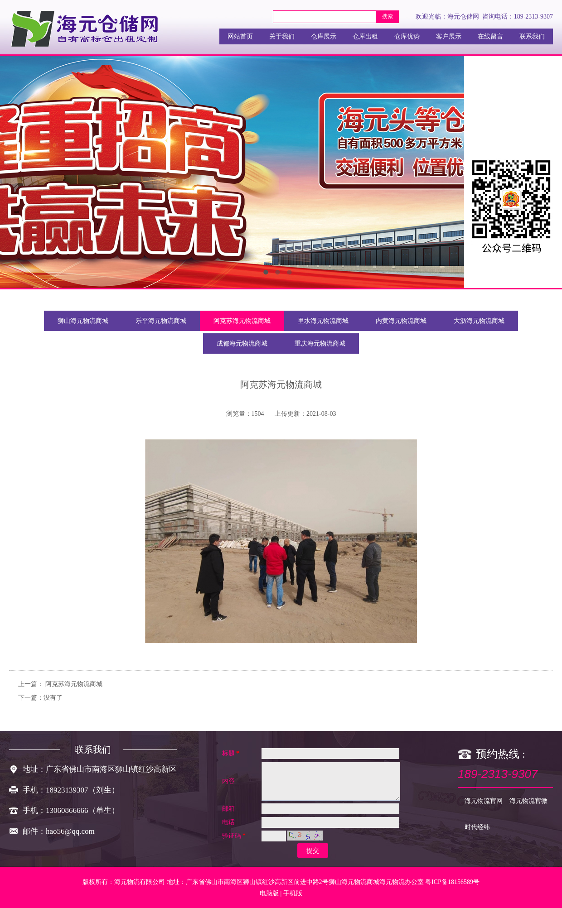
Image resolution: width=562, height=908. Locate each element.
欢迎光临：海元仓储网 (447, 16)
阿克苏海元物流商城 (242, 320)
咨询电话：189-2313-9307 (517, 16)
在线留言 (490, 36)
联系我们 (532, 36)
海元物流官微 (528, 801)
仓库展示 (323, 36)
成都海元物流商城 (242, 343)
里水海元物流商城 (323, 320)
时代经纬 (477, 827)
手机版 (292, 893)
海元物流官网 (484, 801)
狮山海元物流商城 (83, 320)
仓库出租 (365, 36)
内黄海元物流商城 (401, 320)
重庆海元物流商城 (320, 343)
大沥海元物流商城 (479, 320)
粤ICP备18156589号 (452, 882)
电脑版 (269, 893)
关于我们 (282, 36)
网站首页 (240, 36)
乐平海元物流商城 (161, 320)
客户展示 (448, 36)
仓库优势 (407, 36)
